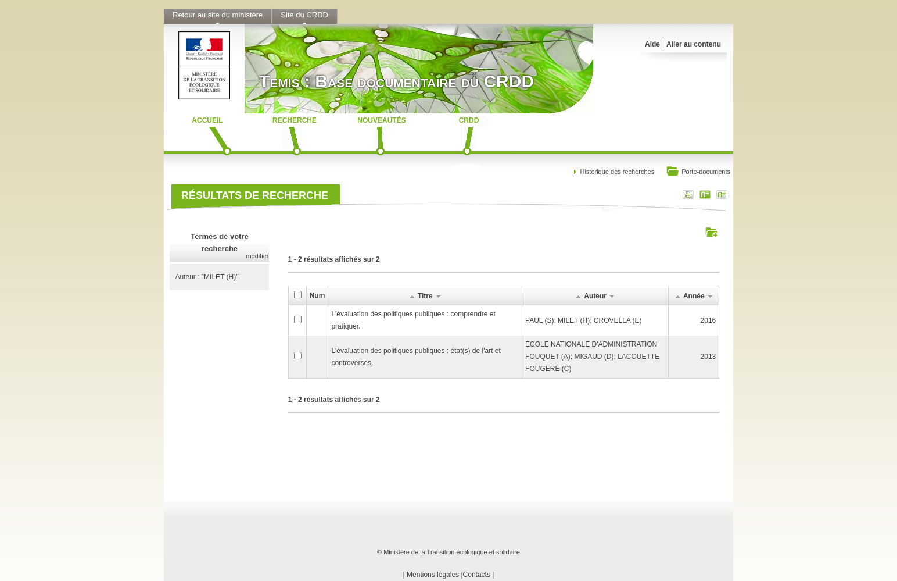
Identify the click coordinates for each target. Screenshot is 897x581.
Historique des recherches (617, 171)
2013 (708, 356)
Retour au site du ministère (218, 14)
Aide (652, 44)
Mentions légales (433, 575)
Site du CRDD (304, 14)
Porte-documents (698, 172)
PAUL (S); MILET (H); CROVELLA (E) (583, 320)
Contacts (476, 575)
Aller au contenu (693, 44)
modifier (257, 255)
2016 (708, 320)
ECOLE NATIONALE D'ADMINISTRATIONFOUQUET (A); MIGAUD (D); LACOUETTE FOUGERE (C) (592, 356)
